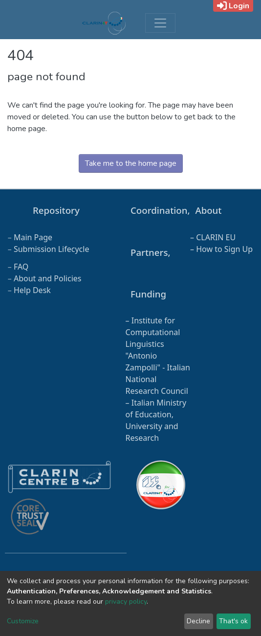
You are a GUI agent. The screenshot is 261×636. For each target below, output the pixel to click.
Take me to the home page (130, 163)
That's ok (233, 621)
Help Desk (32, 290)
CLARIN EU (216, 237)
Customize (23, 621)
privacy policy (126, 601)
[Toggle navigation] (160, 23)
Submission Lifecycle (51, 249)
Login (233, 5)
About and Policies (48, 278)
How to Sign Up (224, 249)
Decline (198, 621)
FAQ (21, 266)
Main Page (33, 237)
